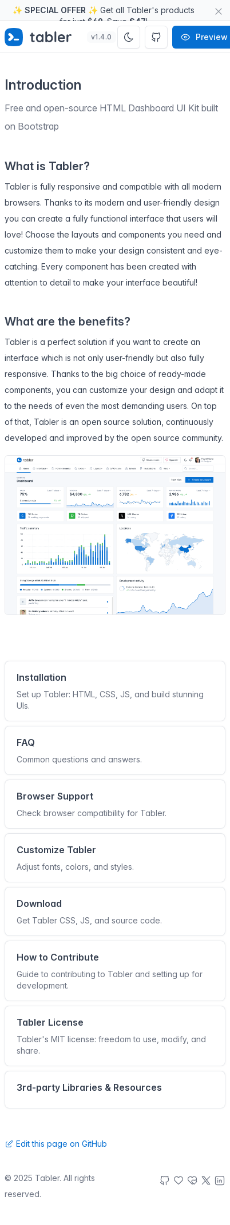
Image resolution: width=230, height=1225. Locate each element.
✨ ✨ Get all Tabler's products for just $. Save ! (104, 13)
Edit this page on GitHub (56, 1143)
